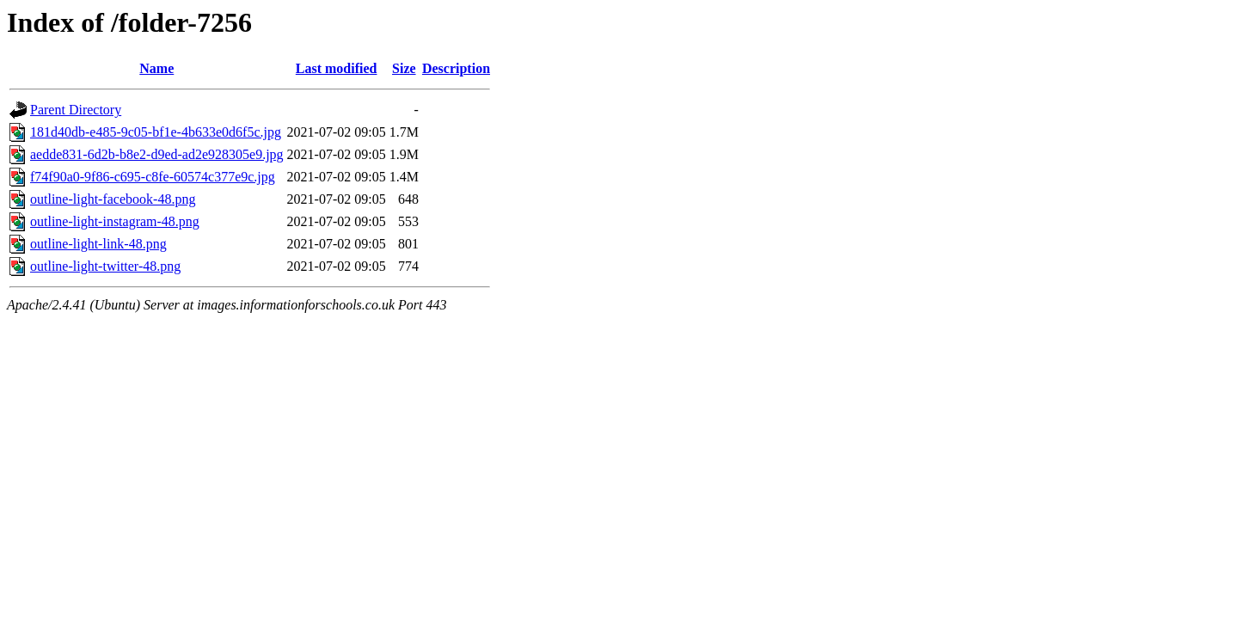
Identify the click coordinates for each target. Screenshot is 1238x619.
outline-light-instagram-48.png (114, 221)
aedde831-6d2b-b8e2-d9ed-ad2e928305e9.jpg (157, 154)
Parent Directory (75, 109)
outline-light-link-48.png (98, 243)
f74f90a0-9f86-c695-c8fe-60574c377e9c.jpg (152, 176)
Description (456, 68)
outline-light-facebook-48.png (112, 199)
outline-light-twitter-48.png (105, 266)
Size (404, 68)
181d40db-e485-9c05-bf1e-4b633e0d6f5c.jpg (155, 132)
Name (156, 68)
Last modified (336, 68)
